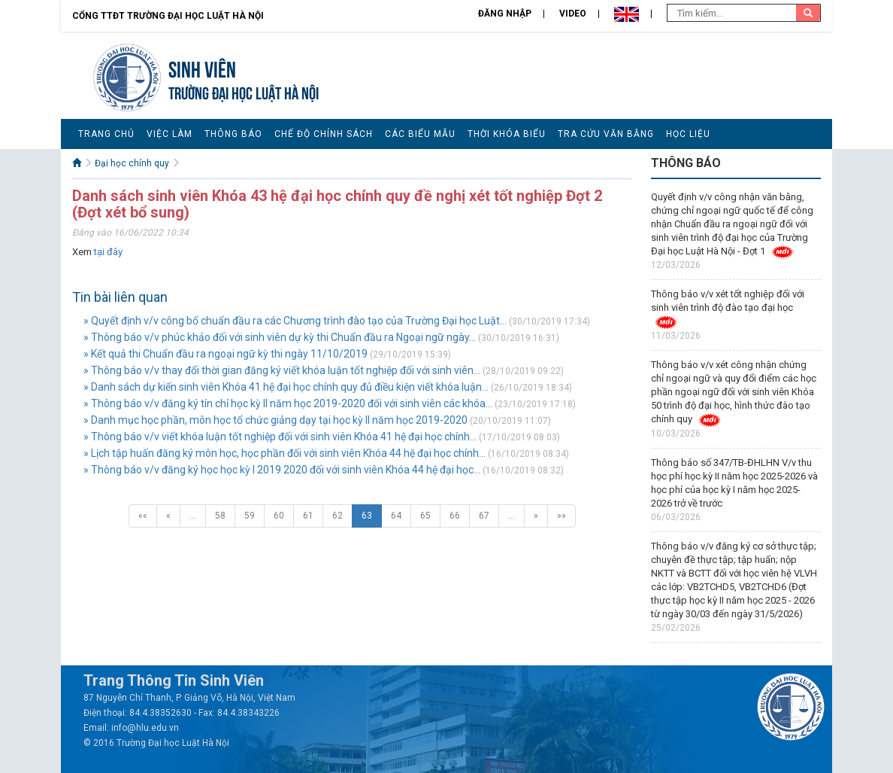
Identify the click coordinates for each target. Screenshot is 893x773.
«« (142, 515)
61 (308, 515)
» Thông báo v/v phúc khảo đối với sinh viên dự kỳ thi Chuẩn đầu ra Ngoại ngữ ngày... (279, 337)
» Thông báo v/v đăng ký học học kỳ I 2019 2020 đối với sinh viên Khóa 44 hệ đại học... (281, 470)
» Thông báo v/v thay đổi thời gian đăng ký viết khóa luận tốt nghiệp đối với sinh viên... (281, 370)
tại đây (108, 251)
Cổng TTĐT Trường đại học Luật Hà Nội (168, 16)
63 (367, 515)
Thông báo (233, 134)
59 (249, 515)
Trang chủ (106, 134)
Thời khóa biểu (507, 134)
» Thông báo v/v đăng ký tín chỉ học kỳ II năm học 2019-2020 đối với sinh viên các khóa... (287, 403)
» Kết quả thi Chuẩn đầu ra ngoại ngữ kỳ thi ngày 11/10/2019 (225, 354)
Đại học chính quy (132, 163)
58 (220, 515)
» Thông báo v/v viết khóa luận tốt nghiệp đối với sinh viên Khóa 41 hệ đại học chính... (280, 437)
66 (455, 515)
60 (279, 515)
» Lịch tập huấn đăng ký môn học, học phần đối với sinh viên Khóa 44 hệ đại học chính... (284, 453)
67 (484, 515)
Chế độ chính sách (323, 134)
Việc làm (169, 134)
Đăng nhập (504, 13)
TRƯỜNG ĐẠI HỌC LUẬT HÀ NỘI (243, 91)
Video (572, 13)
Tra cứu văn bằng (606, 134)
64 (396, 515)
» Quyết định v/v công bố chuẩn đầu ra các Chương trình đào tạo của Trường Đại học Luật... (295, 321)
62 (337, 515)
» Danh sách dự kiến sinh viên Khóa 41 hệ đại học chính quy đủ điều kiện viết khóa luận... (286, 387)
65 (425, 515)
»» (561, 515)
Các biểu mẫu (420, 134)
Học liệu (688, 134)
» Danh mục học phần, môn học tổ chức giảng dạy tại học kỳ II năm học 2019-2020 (275, 420)
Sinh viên (202, 67)
